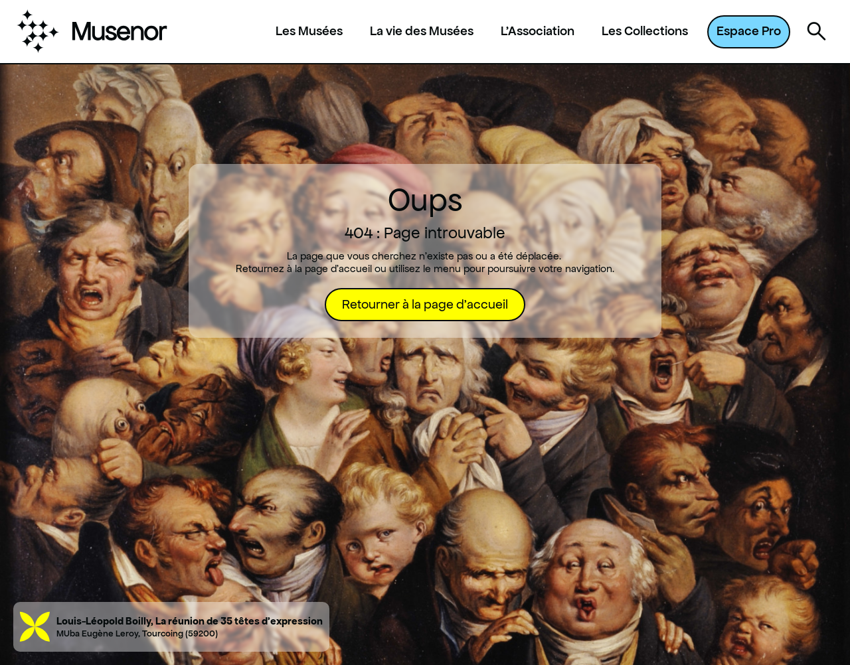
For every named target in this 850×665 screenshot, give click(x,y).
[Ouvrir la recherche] (816, 31)
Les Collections (645, 31)
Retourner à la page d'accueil (425, 304)
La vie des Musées (421, 31)
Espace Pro (749, 31)
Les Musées (309, 31)
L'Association (537, 31)
